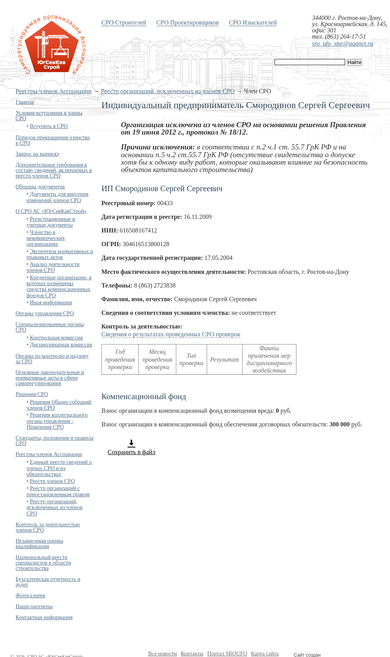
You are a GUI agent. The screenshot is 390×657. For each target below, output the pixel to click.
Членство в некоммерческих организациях (46, 238)
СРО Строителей (123, 22)
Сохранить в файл (131, 447)
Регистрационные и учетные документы (51, 222)
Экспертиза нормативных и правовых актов (60, 254)
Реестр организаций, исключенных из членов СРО (168, 91)
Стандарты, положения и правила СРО (54, 440)
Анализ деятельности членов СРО (53, 267)
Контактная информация (44, 617)
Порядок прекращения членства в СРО (53, 140)
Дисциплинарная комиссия (61, 345)
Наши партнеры (34, 606)
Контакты (192, 654)
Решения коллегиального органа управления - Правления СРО (57, 421)
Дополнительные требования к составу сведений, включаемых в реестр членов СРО (54, 170)
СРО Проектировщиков (187, 22)
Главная (25, 102)
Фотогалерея (30, 595)
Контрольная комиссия (56, 338)
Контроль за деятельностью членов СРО (48, 527)
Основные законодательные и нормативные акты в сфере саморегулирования (50, 377)
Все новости (162, 654)
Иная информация (51, 302)
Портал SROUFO (227, 654)
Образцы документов (40, 187)
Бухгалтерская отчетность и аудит (48, 582)
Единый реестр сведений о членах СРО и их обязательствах (59, 468)
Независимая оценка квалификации (39, 543)
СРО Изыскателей (253, 22)
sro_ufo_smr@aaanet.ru (342, 43)
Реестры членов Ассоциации (54, 91)
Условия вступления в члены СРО (49, 115)
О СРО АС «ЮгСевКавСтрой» (51, 211)
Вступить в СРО (48, 126)
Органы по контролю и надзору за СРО (52, 358)
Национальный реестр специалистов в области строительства (43, 562)
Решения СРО (32, 394)
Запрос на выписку (38, 154)
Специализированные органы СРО (50, 327)
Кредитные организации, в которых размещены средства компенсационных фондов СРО (59, 286)
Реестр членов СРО (52, 481)
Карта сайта (265, 654)
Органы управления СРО (45, 313)
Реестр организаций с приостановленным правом (58, 491)
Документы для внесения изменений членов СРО (58, 197)
